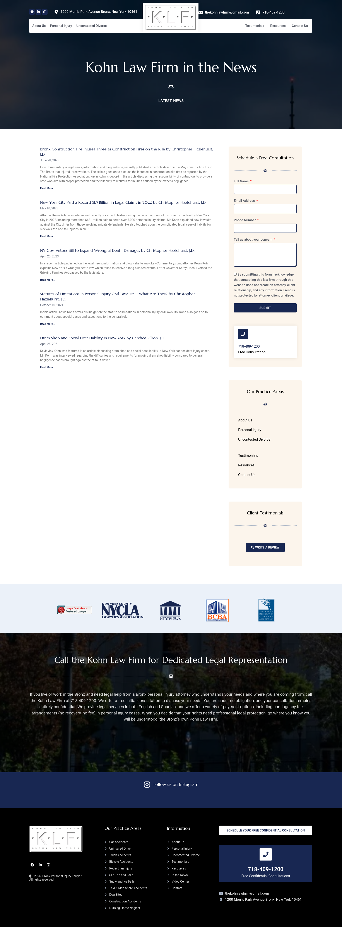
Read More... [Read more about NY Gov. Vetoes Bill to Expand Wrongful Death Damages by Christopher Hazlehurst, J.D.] (47, 279)
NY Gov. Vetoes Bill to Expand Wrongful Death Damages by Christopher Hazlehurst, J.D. (117, 250)
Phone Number (245, 220)
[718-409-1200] (243, 334)
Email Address (245, 201)
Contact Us (300, 26)
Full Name (241, 181)
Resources (278, 26)
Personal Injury (61, 26)
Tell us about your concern (253, 239)
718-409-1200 (249, 347)
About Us (39, 26)
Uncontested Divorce (91, 26)
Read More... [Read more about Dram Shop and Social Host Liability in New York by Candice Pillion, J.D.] (47, 367)
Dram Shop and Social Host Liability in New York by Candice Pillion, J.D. (102, 337)
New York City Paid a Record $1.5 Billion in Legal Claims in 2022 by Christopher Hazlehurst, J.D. (124, 202)
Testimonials (254, 26)
